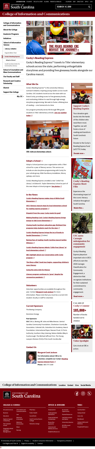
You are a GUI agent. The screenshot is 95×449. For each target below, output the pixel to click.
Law (17, 414)
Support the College (11, 92)
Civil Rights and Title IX (10, 443)
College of (36, 14)
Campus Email (81, 413)
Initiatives (7, 39)
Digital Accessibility (27, 443)
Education (6, 416)
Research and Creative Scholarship (12, 82)
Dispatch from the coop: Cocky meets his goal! (43, 213)
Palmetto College (34, 424)
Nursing (18, 430)
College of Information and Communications (12, 24)
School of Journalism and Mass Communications (13, 71)
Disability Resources (54, 432)
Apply (86, 1)
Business (5, 413)
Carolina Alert (81, 410)
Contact (70, 385)
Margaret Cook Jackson (44, 292)
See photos (56, 186)
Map (74, 1)
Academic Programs (11, 34)
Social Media (86, 385)
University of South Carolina (12, 441)
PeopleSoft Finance (82, 427)
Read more (78, 296)
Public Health (33, 413)
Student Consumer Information (43, 441)
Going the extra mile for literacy (38, 270)
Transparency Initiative (64, 441)
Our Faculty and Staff (11, 77)
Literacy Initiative (10, 49)
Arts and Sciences (8, 410)
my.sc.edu (80, 416)
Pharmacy (32, 410)
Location (62, 385)
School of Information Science (12, 44)
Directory (80, 1)
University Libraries (67, 422)
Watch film (78, 208)
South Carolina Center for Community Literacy (12, 65)
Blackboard (80, 419)
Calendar (68, 1)
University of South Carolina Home (18, 6)
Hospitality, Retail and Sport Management (8, 430)
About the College (10, 30)
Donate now (78, 154)
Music (18, 427)
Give (91, 1)
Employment (52, 410)
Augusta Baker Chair (11, 53)
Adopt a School (10, 60)
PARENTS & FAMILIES (55, 1)
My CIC (19, 97)
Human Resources (67, 414)
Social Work (33, 416)
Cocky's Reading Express (12, 56)
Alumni (6, 88)
